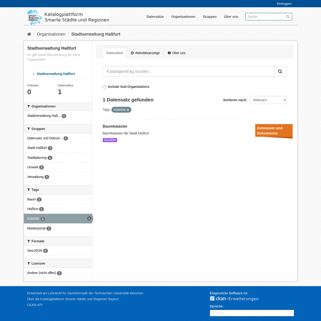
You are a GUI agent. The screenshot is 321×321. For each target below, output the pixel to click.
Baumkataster (115, 126)
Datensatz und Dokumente (270, 130)
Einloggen (284, 3)
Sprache (216, 306)
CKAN (238, 299)
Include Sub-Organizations (126, 87)
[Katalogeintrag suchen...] (188, 71)
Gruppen (209, 16)
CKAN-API (35, 305)
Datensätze (155, 16)
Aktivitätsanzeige (145, 53)
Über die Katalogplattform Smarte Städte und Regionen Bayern (73, 299)
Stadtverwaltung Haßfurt (95, 34)
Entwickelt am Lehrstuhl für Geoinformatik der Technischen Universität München (85, 293)
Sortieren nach (234, 100)
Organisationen (183, 16)
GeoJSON (110, 140)
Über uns (231, 16)
